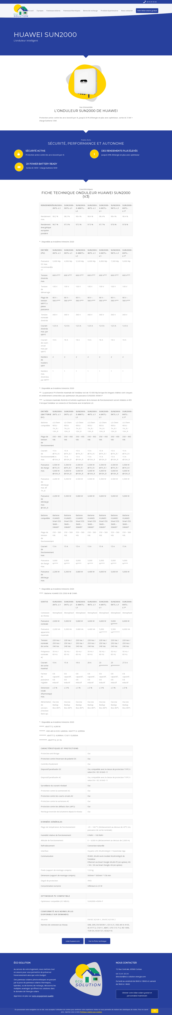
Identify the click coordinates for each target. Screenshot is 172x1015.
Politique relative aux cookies (91, 1012)
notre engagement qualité (42, 996)
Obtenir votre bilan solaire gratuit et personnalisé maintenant (137, 994)
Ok (155, 1011)
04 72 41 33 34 (151, 2)
